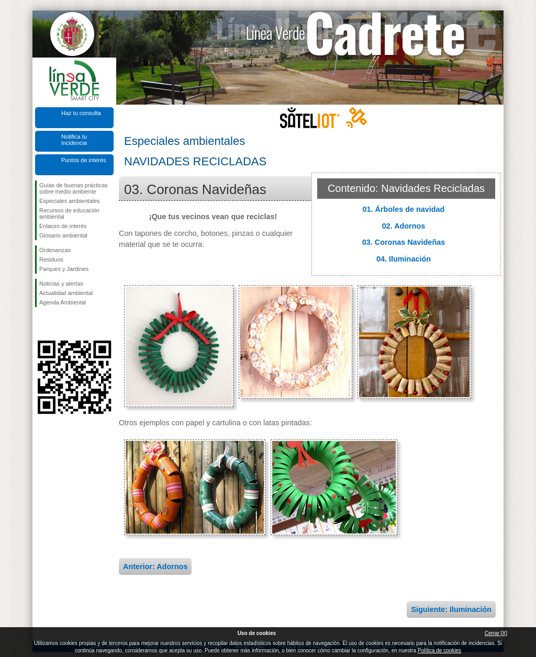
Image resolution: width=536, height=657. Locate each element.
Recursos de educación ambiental (69, 213)
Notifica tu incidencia (74, 139)
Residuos (51, 259)
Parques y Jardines (63, 269)
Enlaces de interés (63, 226)
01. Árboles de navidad (404, 209)
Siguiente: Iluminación (451, 609)
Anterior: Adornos (155, 566)
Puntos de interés (83, 160)
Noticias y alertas (61, 283)
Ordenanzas (55, 250)
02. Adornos (404, 226)
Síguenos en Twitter (58, 324)
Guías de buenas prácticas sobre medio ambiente (73, 188)
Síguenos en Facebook (41, 324)
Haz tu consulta (81, 113)
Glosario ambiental (63, 235)
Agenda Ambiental (62, 302)
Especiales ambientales (69, 201)
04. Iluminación (403, 259)
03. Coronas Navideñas (403, 242)
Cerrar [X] (496, 633)
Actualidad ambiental (66, 293)
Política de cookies (439, 650)
